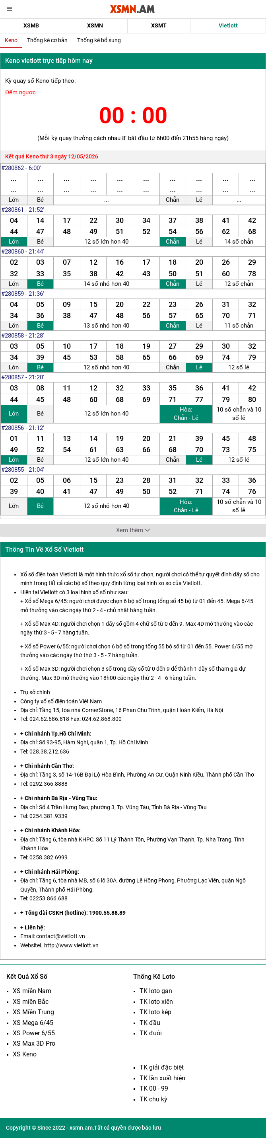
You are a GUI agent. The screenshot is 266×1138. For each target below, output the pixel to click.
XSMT (159, 25)
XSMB (31, 25)
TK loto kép (155, 1012)
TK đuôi (151, 1033)
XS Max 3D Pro (34, 1043)
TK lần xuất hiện (162, 1078)
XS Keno (25, 1054)
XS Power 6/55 (34, 1033)
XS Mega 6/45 (33, 1023)
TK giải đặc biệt (162, 1067)
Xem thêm (133, 530)
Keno (11, 40)
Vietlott (228, 25)
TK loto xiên (156, 1001)
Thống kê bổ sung (99, 40)
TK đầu (150, 1023)
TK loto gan (156, 991)
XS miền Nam (32, 991)
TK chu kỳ (153, 1099)
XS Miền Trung (33, 1012)
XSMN (95, 25)
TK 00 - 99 (154, 1088)
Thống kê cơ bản (47, 40)
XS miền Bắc (31, 1001)
